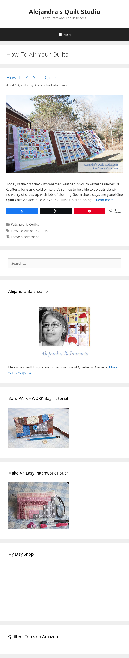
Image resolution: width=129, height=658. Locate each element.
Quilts (34, 224)
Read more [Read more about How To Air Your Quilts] (105, 199)
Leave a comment (25, 236)
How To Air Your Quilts (32, 77)
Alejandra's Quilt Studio (64, 12)
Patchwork (19, 224)
